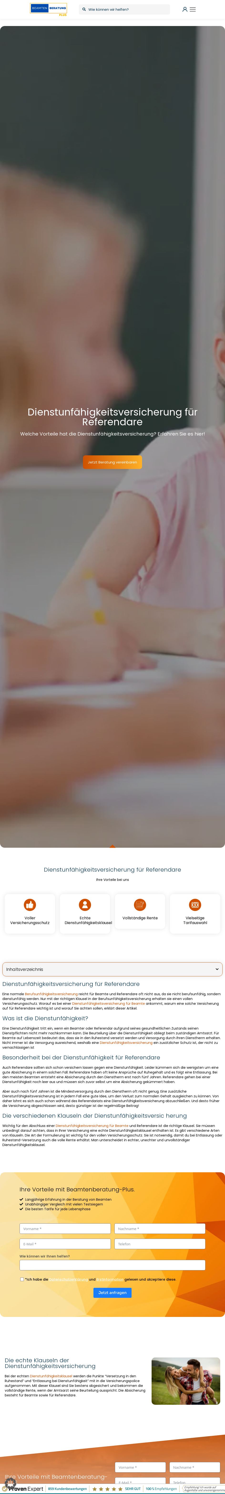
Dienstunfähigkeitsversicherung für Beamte (108, 1003)
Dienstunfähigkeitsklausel (51, 1376)
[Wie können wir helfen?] (124, 9)
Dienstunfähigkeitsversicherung (126, 1042)
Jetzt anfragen (112, 1292)
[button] (217, 969)
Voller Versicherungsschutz (30, 920)
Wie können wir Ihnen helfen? (45, 1256)
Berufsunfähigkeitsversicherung (51, 994)
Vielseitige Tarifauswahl (195, 920)
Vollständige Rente (140, 918)
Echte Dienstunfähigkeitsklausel (88, 920)
